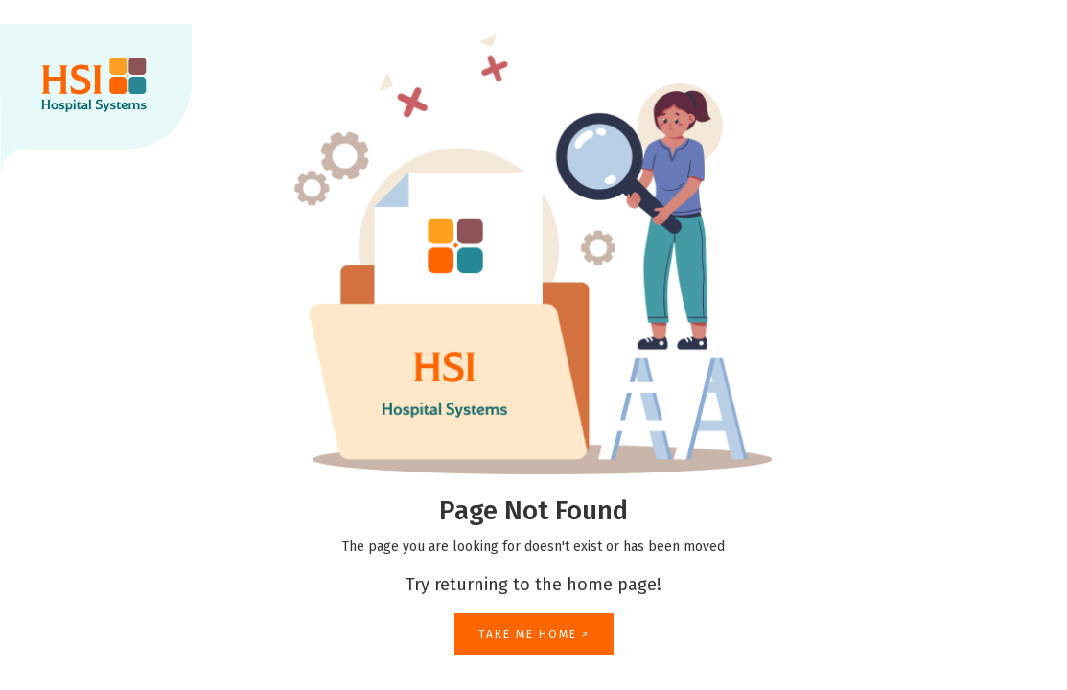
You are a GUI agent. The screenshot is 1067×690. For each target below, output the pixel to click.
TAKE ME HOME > (534, 634)
